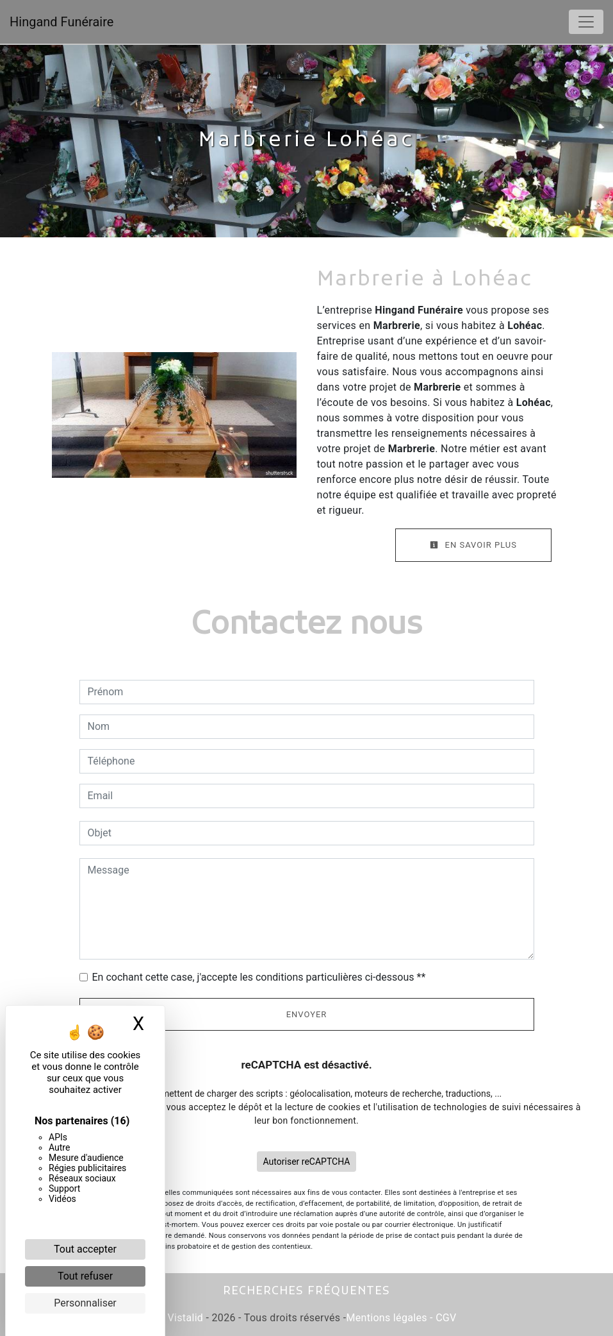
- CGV (442, 1318)
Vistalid (186, 1318)
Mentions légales (386, 1318)
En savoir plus (473, 545)
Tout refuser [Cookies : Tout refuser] (85, 1276)
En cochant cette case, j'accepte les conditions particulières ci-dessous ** (259, 977)
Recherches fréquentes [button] (306, 1291)
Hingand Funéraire (61, 22)
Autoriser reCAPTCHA (306, 1161)
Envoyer (306, 1014)
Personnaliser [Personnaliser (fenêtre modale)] (85, 1303)
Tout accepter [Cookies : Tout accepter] (85, 1249)
